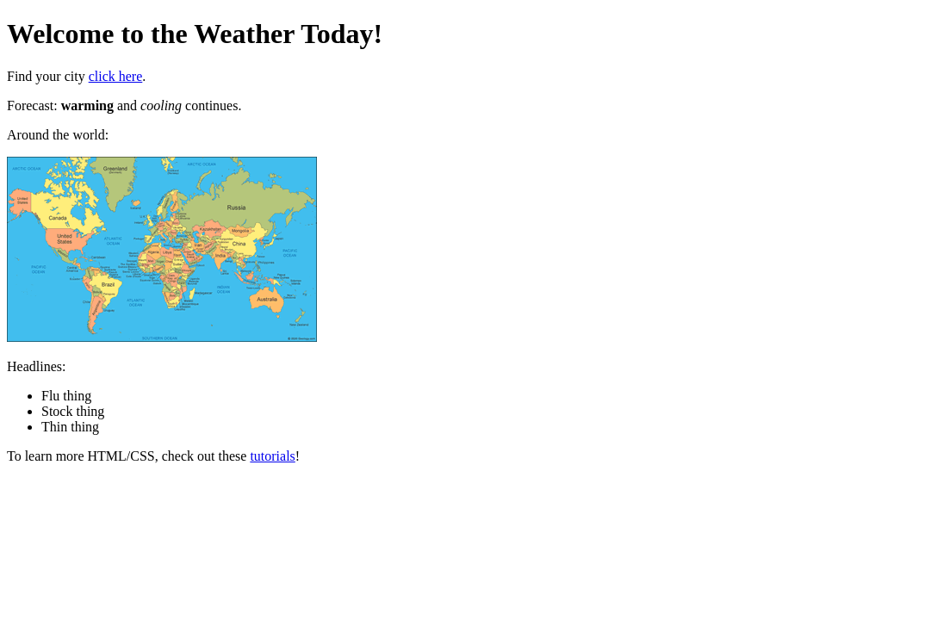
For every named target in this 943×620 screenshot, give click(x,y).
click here (116, 76)
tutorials (272, 456)
